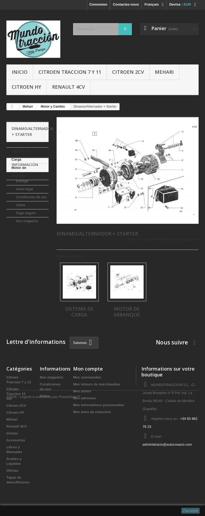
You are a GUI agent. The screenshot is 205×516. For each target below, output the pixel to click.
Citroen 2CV (128, 72)
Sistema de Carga (20, 155)
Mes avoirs (82, 391)
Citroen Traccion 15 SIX (16, 394)
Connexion (98, 4)
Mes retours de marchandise (96, 384)
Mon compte (88, 368)
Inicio (19, 72)
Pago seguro (25, 242)
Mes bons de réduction (92, 412)
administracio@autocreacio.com (167, 444)
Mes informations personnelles (98, 405)
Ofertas (12, 471)
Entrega (21, 210)
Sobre (20, 234)
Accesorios (15, 440)
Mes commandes (87, 377)
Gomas (12, 433)
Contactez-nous (126, 4)
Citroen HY (26, 87)
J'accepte (190, 511)
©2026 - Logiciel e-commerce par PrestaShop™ (43, 501)
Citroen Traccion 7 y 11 (69, 72)
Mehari (164, 72)
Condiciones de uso (31, 226)
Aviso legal (24, 218)
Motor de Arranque (19, 172)
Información (25, 195)
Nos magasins (26, 250)
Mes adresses (84, 398)
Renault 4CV (68, 87)
